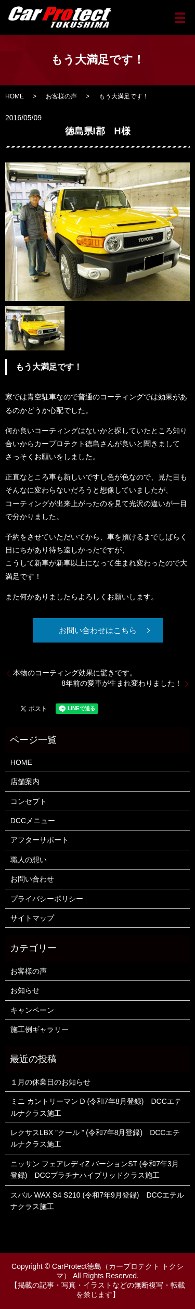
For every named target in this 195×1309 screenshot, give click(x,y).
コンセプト (28, 801)
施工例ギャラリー (39, 1029)
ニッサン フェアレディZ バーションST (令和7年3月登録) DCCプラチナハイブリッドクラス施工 (94, 1169)
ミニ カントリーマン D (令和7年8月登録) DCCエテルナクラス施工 (95, 1107)
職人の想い (28, 859)
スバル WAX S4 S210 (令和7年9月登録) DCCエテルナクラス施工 (97, 1201)
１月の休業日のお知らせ (50, 1082)
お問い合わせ (32, 879)
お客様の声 (61, 96)
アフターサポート (39, 840)
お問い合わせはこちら (98, 630)
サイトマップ (32, 918)
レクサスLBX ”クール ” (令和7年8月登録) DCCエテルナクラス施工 (95, 1138)
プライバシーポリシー (46, 899)
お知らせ (25, 990)
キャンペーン (32, 1010)
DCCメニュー (32, 820)
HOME (14, 96)
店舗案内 (25, 781)
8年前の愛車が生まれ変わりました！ (121, 683)
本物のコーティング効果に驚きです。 (75, 673)
